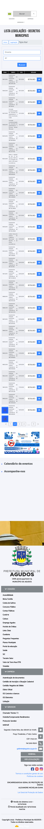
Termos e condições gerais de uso (29, 774)
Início (5, 42)
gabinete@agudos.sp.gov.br (27, 748)
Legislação (13, 42)
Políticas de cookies (35, 776)
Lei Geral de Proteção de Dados (30, 792)
